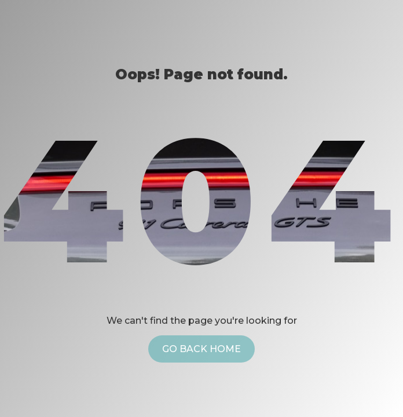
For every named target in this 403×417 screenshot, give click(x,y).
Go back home (201, 348)
